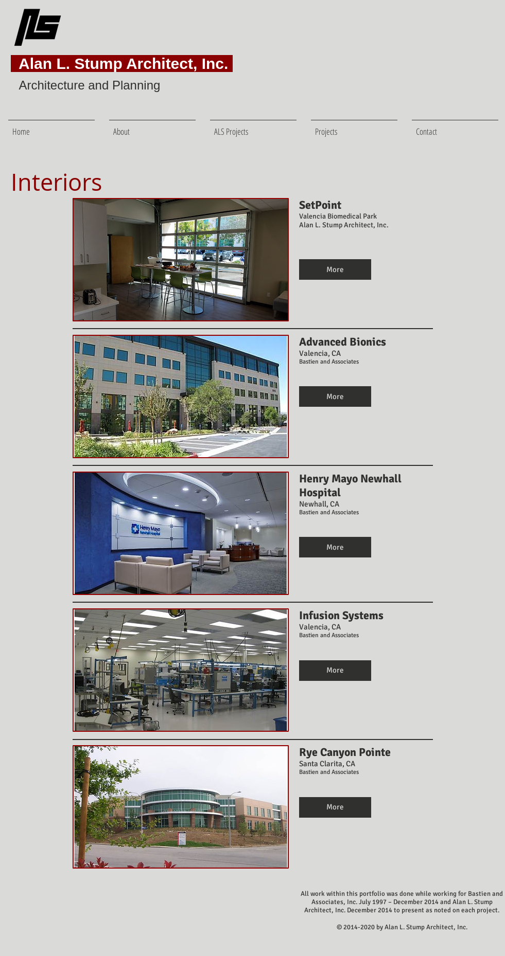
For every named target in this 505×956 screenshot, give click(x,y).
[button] (354, 127)
